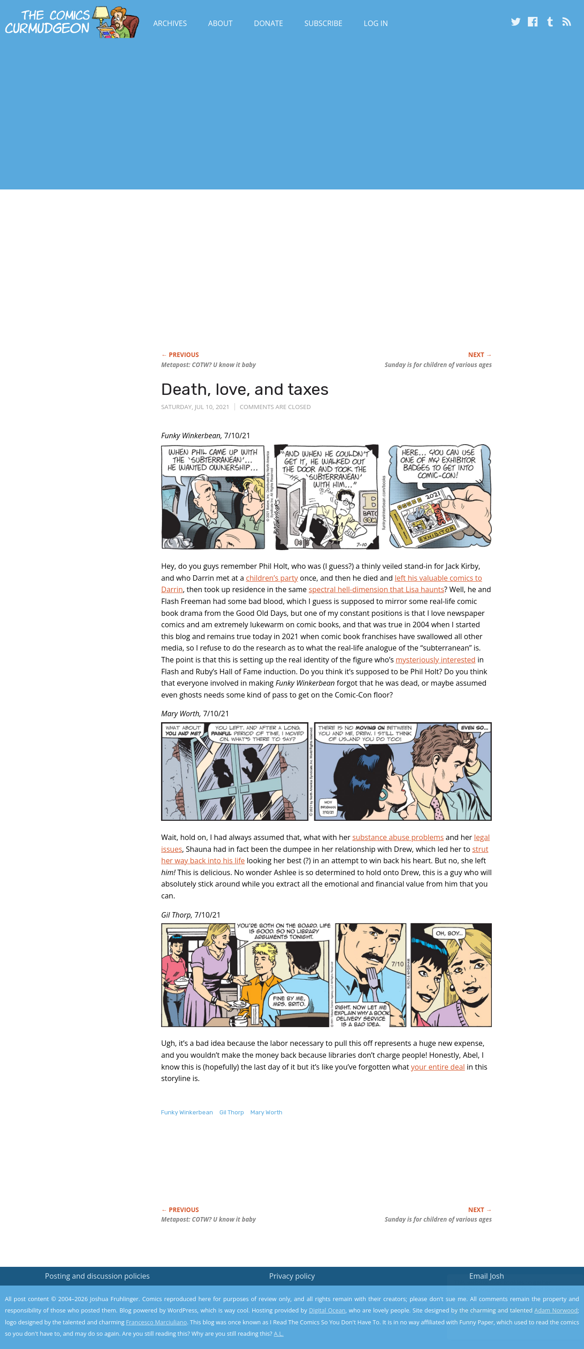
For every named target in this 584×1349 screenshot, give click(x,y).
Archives (170, 23)
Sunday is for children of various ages (438, 365)
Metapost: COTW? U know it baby (208, 365)
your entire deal (438, 1067)
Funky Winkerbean (187, 1112)
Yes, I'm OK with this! (507, 1315)
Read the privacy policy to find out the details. (502, 1292)
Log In (376, 23)
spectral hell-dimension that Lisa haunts (376, 589)
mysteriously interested (435, 660)
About (220, 23)
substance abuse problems (398, 837)
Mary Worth (266, 1112)
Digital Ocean (327, 1310)
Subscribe (323, 23)
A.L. (279, 1333)
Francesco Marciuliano (156, 1322)
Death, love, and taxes (245, 389)
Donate (268, 23)
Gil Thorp (231, 1112)
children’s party (272, 578)
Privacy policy (292, 1276)
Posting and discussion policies (97, 1276)
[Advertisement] (166, 115)
